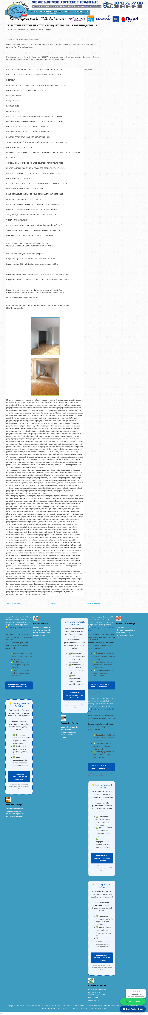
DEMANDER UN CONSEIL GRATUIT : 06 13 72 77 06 (17, 685)
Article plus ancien (93, 603)
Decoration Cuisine (69, 723)
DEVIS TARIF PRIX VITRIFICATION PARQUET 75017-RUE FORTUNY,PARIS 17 (51, 25)
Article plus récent (13, 603)
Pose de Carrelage (13, 804)
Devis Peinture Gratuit (132, 1009)
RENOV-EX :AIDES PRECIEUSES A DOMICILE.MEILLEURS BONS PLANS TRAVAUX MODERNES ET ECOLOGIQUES (56, 1005)
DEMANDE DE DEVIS (82, 12)
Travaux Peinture (41, 623)
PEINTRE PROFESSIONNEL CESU (51, 12)
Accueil (53, 603)
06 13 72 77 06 (133, 1001)
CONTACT (68, 11)
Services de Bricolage (125, 623)
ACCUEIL (34, 11)
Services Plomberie (97, 985)
